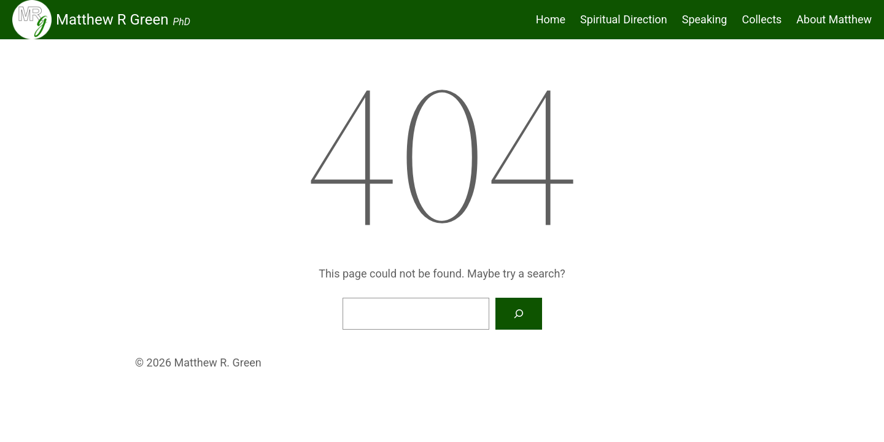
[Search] (518, 314)
